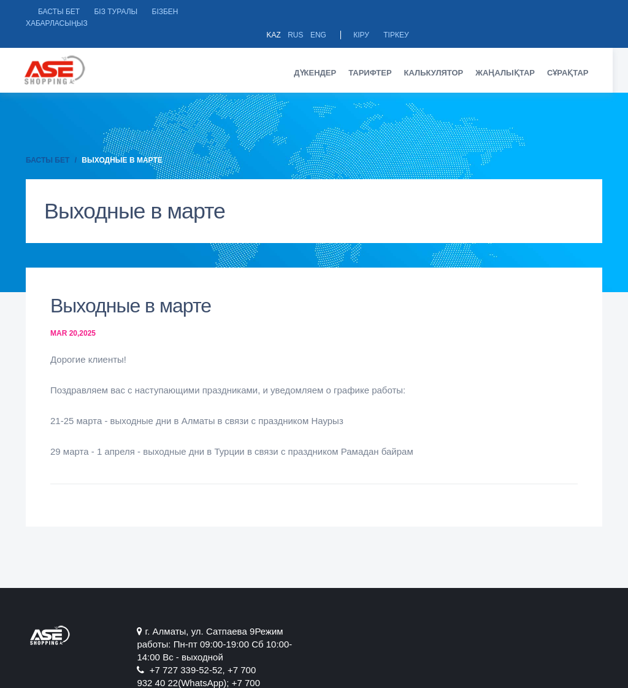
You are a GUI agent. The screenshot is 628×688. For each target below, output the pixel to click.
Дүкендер (323, 60)
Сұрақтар (575, 60)
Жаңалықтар (513, 60)
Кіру (555, 11)
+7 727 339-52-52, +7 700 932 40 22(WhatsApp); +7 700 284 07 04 (389, 632)
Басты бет (59, 11)
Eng (511, 11)
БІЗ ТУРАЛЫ (115, 11)
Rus (489, 11)
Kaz (467, 11)
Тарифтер (377, 60)
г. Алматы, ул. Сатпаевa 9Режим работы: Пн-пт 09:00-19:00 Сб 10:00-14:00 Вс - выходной (202, 632)
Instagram (573, 619)
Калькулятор (441, 60)
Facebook (497, 619)
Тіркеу (589, 11)
